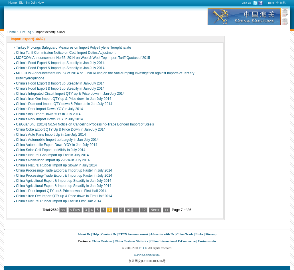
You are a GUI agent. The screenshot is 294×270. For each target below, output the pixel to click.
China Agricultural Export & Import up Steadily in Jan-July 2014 (63, 181)
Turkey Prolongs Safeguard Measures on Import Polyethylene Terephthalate (73, 48)
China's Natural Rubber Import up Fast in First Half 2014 (58, 201)
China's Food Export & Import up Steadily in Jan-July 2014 (60, 63)
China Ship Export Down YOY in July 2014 (48, 114)
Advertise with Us (162, 234)
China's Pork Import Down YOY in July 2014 (49, 109)
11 (136, 210)
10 (128, 210)
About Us (84, 234)
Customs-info (207, 241)
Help (271, 2)
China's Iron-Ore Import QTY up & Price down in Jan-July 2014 (63, 99)
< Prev (75, 210)
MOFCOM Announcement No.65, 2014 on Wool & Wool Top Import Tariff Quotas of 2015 (83, 58)
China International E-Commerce (173, 241)
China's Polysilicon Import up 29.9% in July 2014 (53, 160)
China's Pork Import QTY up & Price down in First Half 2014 (61, 191)
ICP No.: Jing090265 (147, 254)
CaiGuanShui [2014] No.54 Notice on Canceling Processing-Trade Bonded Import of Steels (85, 124)
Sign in (24, 2)
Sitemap (210, 234)
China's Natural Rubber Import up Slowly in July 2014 (56, 165)
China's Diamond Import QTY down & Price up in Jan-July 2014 (64, 104)
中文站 (281, 2)
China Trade (184, 234)
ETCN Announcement (133, 234)
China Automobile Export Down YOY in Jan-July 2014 (56, 145)
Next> (155, 210)
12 (143, 210)
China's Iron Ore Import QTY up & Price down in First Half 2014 (64, 196)
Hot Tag (25, 32)
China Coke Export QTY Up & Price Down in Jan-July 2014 (61, 129)
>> (167, 210)
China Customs (102, 241)
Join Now (37, 2)
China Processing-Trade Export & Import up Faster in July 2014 (64, 170)
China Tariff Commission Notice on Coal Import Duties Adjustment (65, 53)
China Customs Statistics (131, 241)
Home (13, 2)
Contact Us (108, 234)
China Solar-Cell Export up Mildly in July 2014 (50, 150)
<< (63, 210)
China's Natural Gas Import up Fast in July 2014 (52, 155)
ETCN (143, 248)
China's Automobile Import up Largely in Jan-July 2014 (57, 140)
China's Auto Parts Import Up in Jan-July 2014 (51, 135)
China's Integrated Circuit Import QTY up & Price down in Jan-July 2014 (70, 94)
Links (199, 234)
